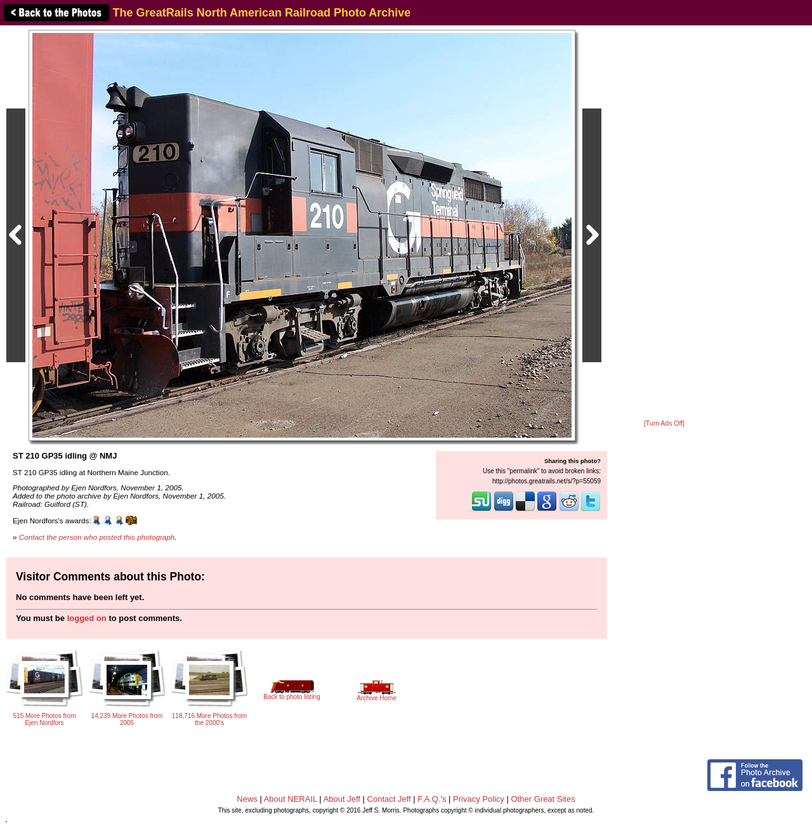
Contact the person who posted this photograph (97, 537)
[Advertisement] (664, 223)
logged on (87, 618)
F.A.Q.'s (431, 799)
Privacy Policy (478, 799)
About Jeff (342, 799)
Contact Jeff (389, 799)
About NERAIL (290, 799)
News (247, 799)
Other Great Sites (543, 799)
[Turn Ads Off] (664, 423)
